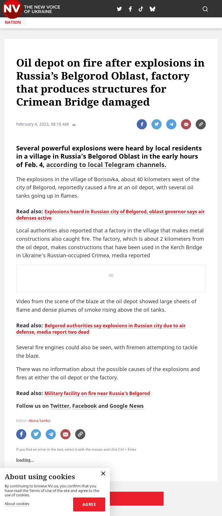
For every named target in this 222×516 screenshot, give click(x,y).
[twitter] (119, 8)
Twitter (59, 405)
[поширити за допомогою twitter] (156, 124)
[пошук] (205, 8)
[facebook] (130, 8)
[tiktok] (141, 8)
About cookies (17, 504)
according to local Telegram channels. (106, 164)
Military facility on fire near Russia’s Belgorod (97, 393)
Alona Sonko (39, 420)
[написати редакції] (186, 124)
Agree (89, 504)
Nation (13, 22)
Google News (127, 405)
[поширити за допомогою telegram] (171, 124)
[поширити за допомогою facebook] (142, 124)
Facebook (84, 405)
